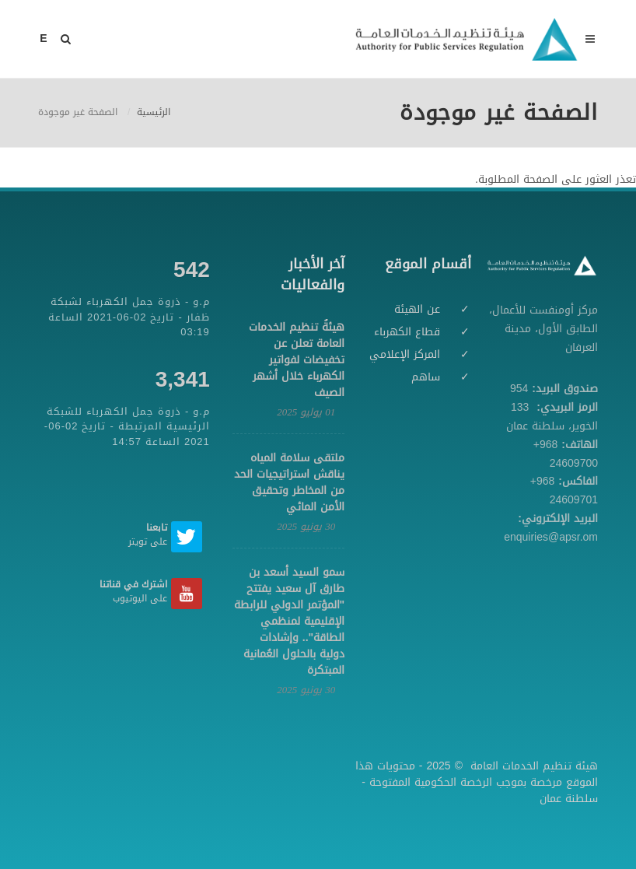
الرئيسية (153, 112)
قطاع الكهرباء (407, 332)
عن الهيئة (417, 309)
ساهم (425, 377)
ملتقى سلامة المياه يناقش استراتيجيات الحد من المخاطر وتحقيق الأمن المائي (289, 482)
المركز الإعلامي (404, 354)
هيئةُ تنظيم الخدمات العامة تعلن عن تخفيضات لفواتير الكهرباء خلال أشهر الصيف (296, 360)
